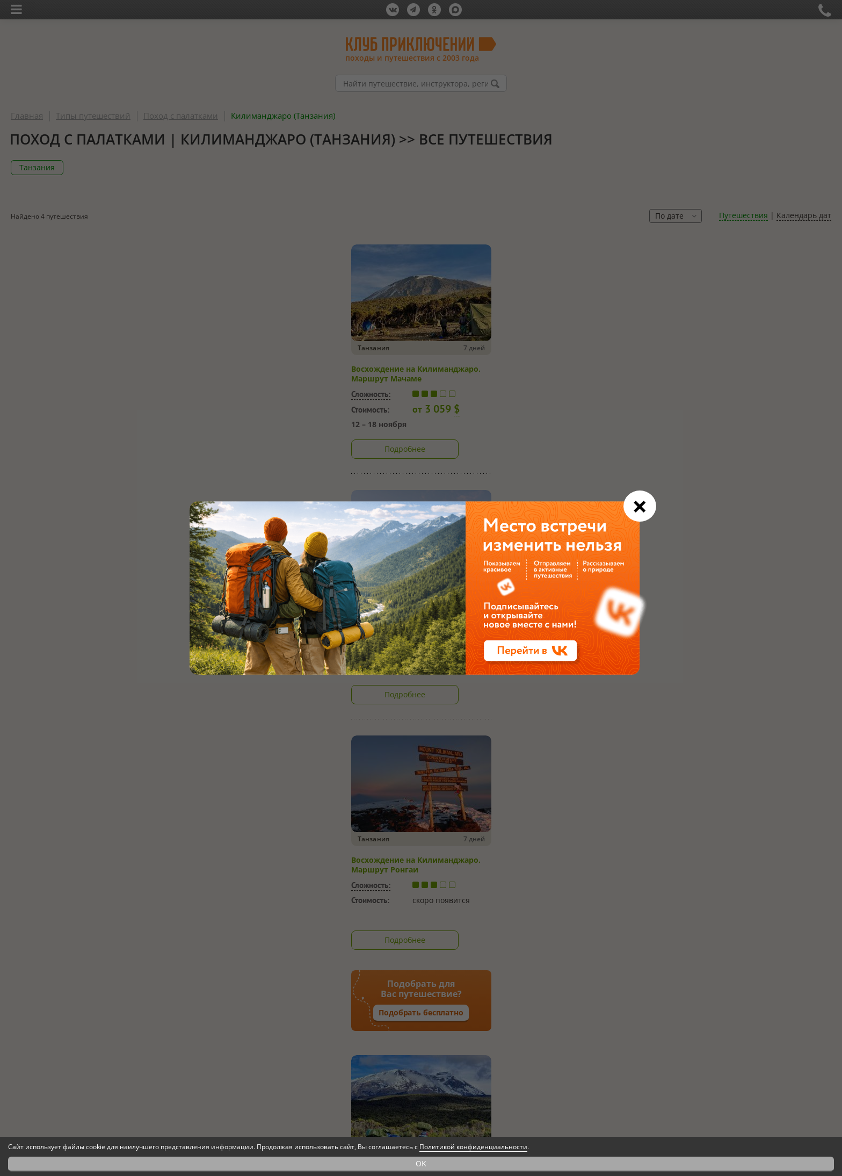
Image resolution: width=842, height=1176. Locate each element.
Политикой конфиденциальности (473, 1146)
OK (421, 1163)
